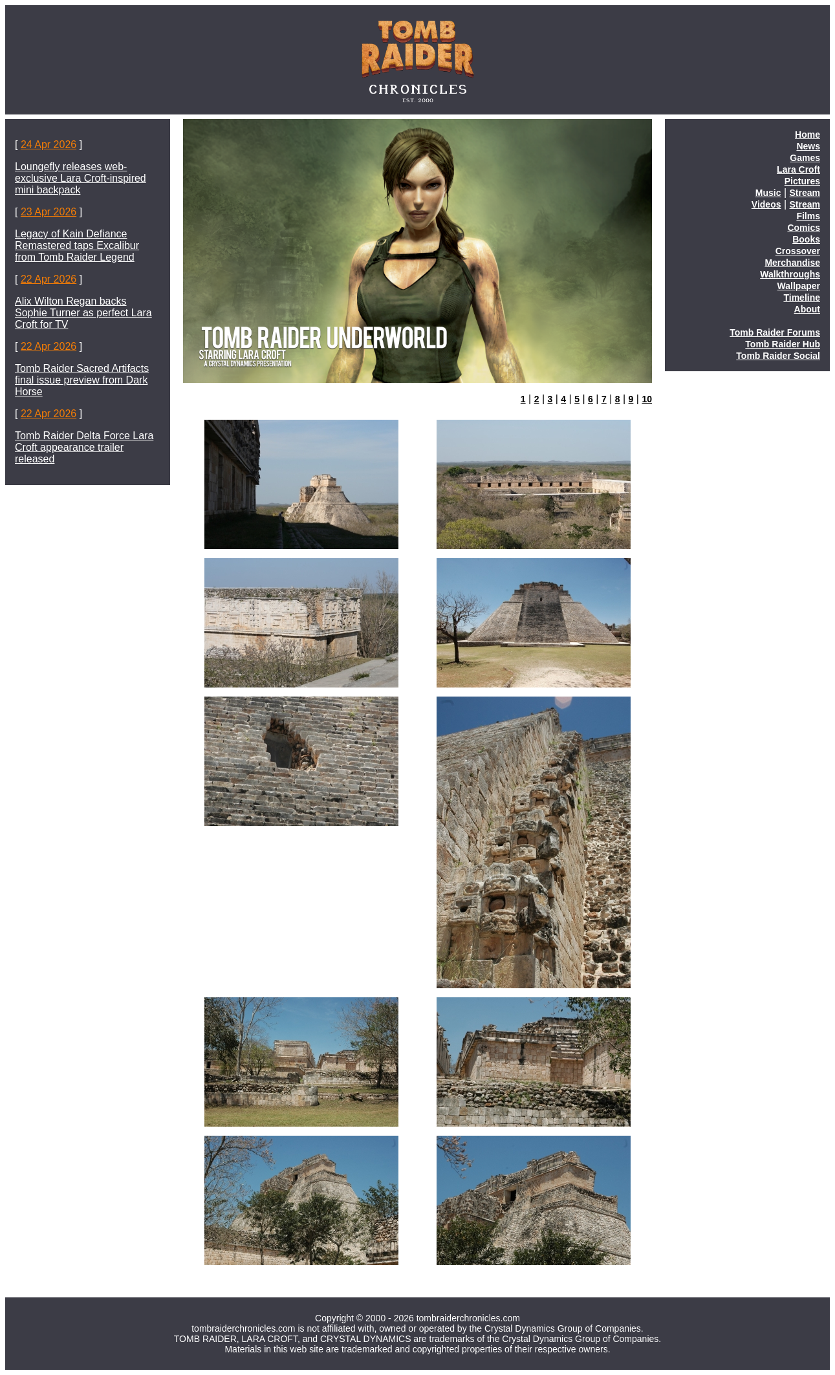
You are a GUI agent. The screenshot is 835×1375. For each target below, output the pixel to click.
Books (806, 239)
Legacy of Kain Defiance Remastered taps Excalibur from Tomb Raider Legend (77, 245)
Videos (766, 204)
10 (647, 399)
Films (808, 216)
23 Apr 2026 (48, 211)
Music (768, 193)
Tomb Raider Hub (782, 344)
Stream (805, 193)
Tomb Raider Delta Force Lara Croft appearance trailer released (84, 447)
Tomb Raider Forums (775, 332)
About (807, 309)
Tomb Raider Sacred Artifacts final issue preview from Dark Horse (82, 380)
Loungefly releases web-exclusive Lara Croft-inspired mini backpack (80, 178)
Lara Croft (798, 169)
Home (807, 134)
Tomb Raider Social (778, 356)
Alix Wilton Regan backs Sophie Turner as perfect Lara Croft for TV (83, 313)
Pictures (802, 181)
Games (805, 158)
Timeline (801, 297)
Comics (803, 227)
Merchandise (792, 262)
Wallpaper (798, 286)
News (808, 146)
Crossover (797, 251)
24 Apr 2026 (48, 144)
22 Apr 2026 (48, 279)
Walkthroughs (790, 274)
